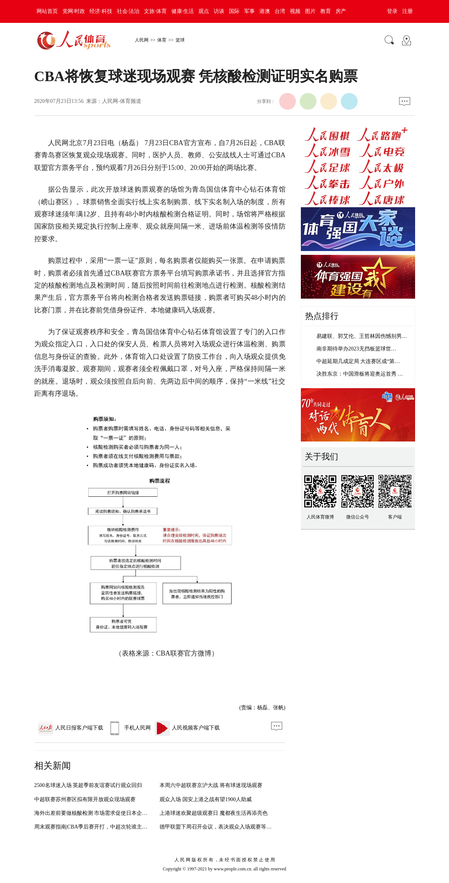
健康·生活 (182, 11)
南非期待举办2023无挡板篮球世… (356, 349)
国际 (234, 11)
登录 (392, 11)
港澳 (264, 11)
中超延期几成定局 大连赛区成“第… (358, 361)
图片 (310, 11)
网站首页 (47, 11)
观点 (203, 11)
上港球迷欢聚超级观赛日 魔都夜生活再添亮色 (214, 813)
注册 (407, 11)
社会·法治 (128, 11)
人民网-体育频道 (121, 101)
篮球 (180, 40)
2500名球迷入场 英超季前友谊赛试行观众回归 (88, 785)
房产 (341, 11)
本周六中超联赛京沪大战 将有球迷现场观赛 (211, 785)
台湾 (280, 11)
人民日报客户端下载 (70, 728)
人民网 (142, 40)
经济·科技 (100, 11)
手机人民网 (129, 728)
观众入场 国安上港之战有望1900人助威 (206, 799)
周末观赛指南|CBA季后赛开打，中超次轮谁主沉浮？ (96, 827)
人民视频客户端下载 (187, 728)
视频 (295, 11)
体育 (161, 40)
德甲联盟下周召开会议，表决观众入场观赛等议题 (218, 827)
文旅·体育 (155, 11)
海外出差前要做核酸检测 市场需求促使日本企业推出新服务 (104, 813)
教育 (325, 11)
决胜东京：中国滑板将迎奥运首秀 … (359, 374)
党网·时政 (73, 11)
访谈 (219, 11)
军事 (249, 11)
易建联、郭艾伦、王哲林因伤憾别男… (361, 336)
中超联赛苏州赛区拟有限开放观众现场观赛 (85, 799)
